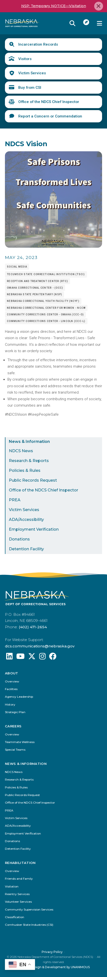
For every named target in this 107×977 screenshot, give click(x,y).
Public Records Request (33, 480)
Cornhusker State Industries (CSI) (29, 924)
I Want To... (86, 22)
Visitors (25, 59)
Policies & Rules (24, 470)
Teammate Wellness (20, 742)
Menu (99, 23)
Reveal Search (72, 23)
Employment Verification (34, 529)
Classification (14, 917)
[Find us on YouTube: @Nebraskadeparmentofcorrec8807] (20, 657)
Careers (13, 726)
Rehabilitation (20, 863)
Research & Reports (29, 460)
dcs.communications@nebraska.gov (39, 646)
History (10, 704)
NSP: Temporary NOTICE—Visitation (53, 6)
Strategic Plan (15, 712)
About (11, 673)
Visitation (11, 886)
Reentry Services (17, 894)
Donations (19, 539)
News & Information (29, 441)
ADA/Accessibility (26, 519)
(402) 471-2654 (33, 627)
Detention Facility (26, 549)
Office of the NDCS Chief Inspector (48, 102)
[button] (53, 246)
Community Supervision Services (29, 909)
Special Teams (15, 749)
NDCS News (21, 451)
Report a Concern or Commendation (50, 116)
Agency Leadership (19, 696)
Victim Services (32, 73)
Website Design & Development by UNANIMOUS (54, 967)
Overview (12, 681)
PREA (14, 500)
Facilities (11, 689)
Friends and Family (19, 878)
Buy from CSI (29, 87)
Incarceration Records (38, 44)
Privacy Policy (52, 951)
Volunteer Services (18, 901)
